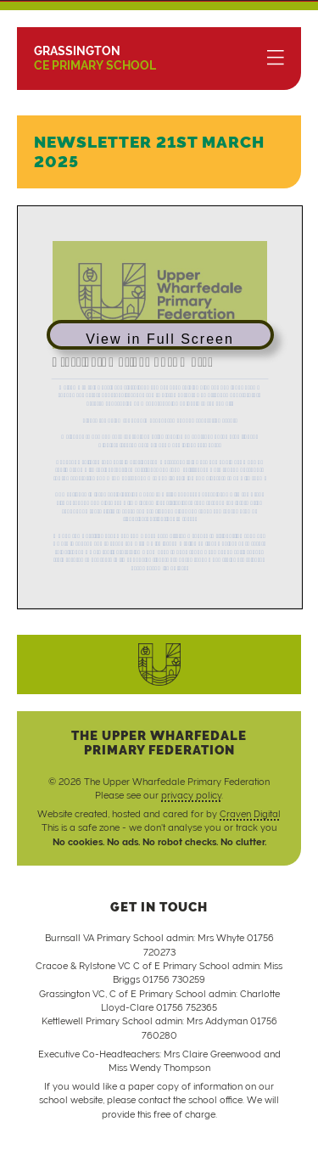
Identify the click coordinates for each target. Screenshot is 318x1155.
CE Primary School (95, 58)
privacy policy (191, 795)
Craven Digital (250, 814)
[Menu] (275, 58)
